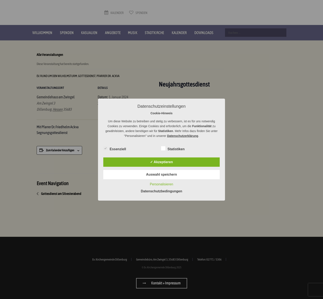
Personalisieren (161, 184)
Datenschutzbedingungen (161, 191)
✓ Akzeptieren (161, 162)
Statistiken (173, 148)
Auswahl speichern (161, 174)
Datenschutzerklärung (182, 136)
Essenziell (114, 148)
